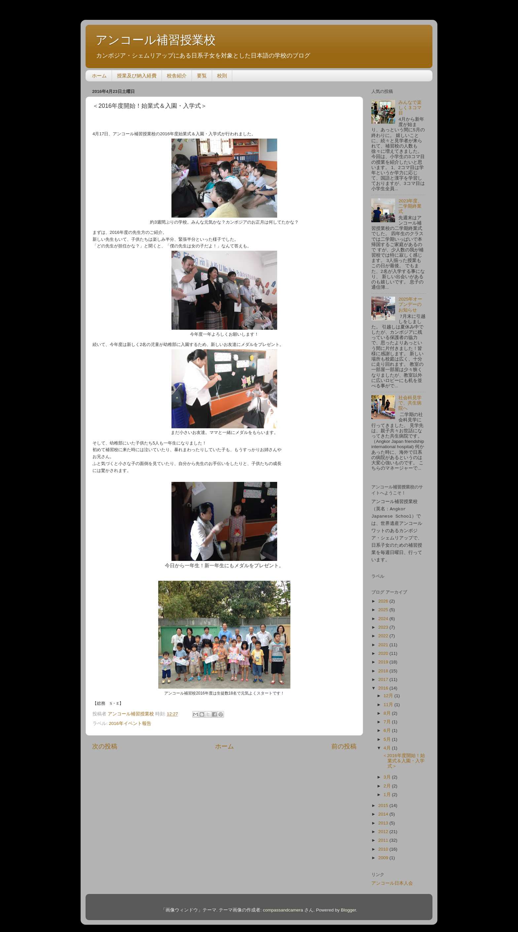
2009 (383, 854)
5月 (388, 736)
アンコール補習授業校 (155, 40)
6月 (388, 727)
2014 (383, 811)
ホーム (99, 75)
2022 (383, 632)
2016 (383, 685)
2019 (383, 659)
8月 (388, 710)
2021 (383, 641)
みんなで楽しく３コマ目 (410, 107)
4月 (388, 744)
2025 (383, 606)
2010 (383, 846)
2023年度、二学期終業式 (410, 206)
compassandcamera (283, 907)
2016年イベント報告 (130, 723)
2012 (383, 828)
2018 (383, 667)
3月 (388, 774)
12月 (389, 692)
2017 (383, 676)
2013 (383, 820)
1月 (388, 791)
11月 (389, 701)
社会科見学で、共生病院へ (410, 403)
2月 (388, 783)
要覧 (202, 75)
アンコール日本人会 (392, 880)
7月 (388, 718)
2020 (383, 650)
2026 (383, 598)
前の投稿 (343, 746)
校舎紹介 (177, 75)
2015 (383, 802)
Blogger (348, 907)
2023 (383, 624)
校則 (222, 75)
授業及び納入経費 (137, 75)
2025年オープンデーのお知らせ (410, 304)
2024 (383, 615)
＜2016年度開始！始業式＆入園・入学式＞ (404, 758)
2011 (383, 837)
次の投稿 (104, 746)
